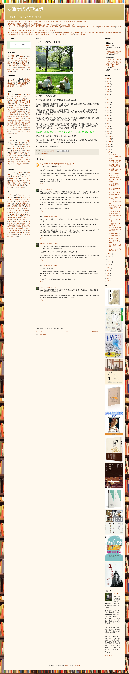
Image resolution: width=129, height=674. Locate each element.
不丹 (48, 25)
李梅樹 (19, 227)
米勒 (37, 34)
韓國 (24, 155)
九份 (40, 30)
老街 (49, 32)
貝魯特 (14, 120)
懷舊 (55, 32)
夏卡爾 (62, 34)
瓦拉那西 (12, 113)
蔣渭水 (9, 203)
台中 (28, 98)
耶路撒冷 (22, 115)
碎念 (13, 58)
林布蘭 (25, 227)
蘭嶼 (22, 187)
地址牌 (25, 60)
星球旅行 (73, 21)
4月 (109, 256)
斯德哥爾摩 (25, 124)
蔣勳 (16, 236)
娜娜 (20, 210)
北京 (8, 27)
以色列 (9, 25)
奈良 (24, 27)
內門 (11, 187)
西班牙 (28, 146)
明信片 (84, 32)
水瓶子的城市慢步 (25, 8)
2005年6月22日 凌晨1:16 (50, 265)
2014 (108, 110)
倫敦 (62, 27)
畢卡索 (67, 34)
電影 (89, 32)
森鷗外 (23, 230)
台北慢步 (28, 23)
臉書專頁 (79, 21)
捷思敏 (21, 205)
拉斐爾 (21, 34)
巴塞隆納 (107, 27)
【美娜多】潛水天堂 (114, 194)
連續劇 (99, 32)
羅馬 (46, 27)
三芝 (14, 187)
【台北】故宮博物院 (114, 173)
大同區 (19, 30)
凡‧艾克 (14, 228)
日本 (20, 141)
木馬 (28, 199)
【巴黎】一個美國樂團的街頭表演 (114, 249)
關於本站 (14, 21)
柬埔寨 (15, 146)
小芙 (28, 206)
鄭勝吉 (22, 214)
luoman (66, 665)
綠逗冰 (53, 21)
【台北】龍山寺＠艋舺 (114, 192)
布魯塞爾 (17, 122)
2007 (108, 128)
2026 (108, 78)
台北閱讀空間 (37, 23)
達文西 (24, 225)
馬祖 (51, 30)
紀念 (28, 58)
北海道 (64, 25)
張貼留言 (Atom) (44, 334)
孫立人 (28, 219)
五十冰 (17, 71)
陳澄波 (77, 34)
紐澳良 (15, 125)
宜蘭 (8, 176)
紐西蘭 (18, 164)
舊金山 (20, 125)
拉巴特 (28, 131)
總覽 (8, 21)
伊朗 (28, 25)
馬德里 (101, 27)
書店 (61, 32)
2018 (108, 99)
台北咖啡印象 (11, 85)
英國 (20, 143)
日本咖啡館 (29, 32)
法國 (13, 143)
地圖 (57, 21)
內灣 (18, 187)
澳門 (28, 111)
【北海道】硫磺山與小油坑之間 (114, 224)
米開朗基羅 (14, 34)
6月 (109, 152)
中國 (12, 145)
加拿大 (14, 161)
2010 (108, 120)
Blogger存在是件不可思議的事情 (49, 164)
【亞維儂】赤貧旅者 (114, 236)
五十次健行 (23, 64)
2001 (108, 275)
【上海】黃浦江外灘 (114, 211)
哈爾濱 (18, 131)
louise (15, 210)
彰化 (12, 185)
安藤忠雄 (21, 206)
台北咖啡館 (10, 32)
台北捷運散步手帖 (23, 85)
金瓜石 (35, 30)
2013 (108, 113)
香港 (24, 107)
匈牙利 (22, 159)
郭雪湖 (72, 34)
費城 (28, 113)
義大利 (28, 143)
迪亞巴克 (21, 116)
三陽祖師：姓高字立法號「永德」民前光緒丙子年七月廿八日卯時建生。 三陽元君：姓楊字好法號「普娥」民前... (113, 63)
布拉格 (79, 27)
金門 (48, 30)
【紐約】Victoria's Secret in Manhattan (114, 176)
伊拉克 (13, 164)
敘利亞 (19, 25)
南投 (18, 184)
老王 (24, 221)
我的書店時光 (11, 86)
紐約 (117, 27)
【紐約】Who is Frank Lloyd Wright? (114, 188)
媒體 (36, 21)
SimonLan (23, 212)
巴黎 (43, 27)
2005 (108, 134)
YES (107, 46)
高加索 (33, 25)
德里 (23, 113)
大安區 (25, 30)
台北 (8, 30)
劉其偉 (21, 228)
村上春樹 (11, 225)
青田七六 (62, 21)
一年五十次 (23, 69)
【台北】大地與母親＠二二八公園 (114, 198)
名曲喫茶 (23, 32)
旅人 (72, 32)
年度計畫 (46, 21)
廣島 (11, 104)
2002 (108, 273)
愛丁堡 (23, 131)
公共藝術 (76, 32)
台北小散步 (19, 86)
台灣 (9, 140)
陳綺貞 (23, 223)
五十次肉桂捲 (24, 65)
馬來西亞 (15, 159)
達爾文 (17, 223)
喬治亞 (9, 159)
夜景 (8, 64)
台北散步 (36, 32)
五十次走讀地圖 (22, 62)
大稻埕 (14, 30)
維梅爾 (13, 217)
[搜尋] (20, 45)
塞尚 (24, 232)
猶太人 (18, 216)
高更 (49, 34)
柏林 (83, 27)
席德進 (11, 236)
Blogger (77, 665)
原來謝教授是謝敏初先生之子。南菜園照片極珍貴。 (113, 53)
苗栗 (24, 184)
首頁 (84, 21)
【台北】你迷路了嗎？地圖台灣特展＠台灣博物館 (114, 207)
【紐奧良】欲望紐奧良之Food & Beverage (114, 165)
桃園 (17, 178)
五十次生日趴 (13, 65)
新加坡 (24, 122)
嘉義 (14, 184)
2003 (108, 270)
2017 (108, 102)
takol (29, 223)
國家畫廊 (67, 27)
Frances (9, 210)
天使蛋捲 (23, 203)
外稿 (24, 21)
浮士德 (11, 234)
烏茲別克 (19, 163)
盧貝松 (24, 216)
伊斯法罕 (26, 125)
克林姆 (15, 219)
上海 (12, 27)
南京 (14, 127)
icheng (9, 219)
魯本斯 (33, 34)
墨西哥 (24, 161)
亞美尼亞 (39, 25)
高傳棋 (20, 217)
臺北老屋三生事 (20, 23)
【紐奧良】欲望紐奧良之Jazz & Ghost (114, 161)
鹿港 (23, 185)
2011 (108, 118)
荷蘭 (17, 157)
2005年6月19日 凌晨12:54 (66, 164)
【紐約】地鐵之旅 (113, 154)
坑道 (46, 32)
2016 (108, 105)
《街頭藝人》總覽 (113, 238)
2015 (108, 107)
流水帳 (41, 21)
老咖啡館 (17, 32)
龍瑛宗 (83, 34)
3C (14, 62)
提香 (10, 221)
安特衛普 (24, 127)
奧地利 (12, 148)
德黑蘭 (15, 116)
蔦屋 (16, 67)
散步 (9, 79)
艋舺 (24, 182)
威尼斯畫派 (116, 32)
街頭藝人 (68, 32)
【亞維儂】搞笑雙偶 (114, 233)
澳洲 (27, 159)
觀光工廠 (104, 32)
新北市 (20, 94)
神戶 (28, 27)
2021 (108, 92)
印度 (44, 25)
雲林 (18, 113)
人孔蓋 (22, 67)
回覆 (41, 183)
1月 (109, 264)
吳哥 (32, 27)
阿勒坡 (20, 120)
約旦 (17, 115)
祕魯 (69, 25)
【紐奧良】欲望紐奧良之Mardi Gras (114, 169)
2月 (109, 262)
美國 (44, 153)
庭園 (43, 32)
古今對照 (9, 67)
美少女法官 (17, 221)
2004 (108, 268)
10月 (109, 141)
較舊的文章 (95, 331)
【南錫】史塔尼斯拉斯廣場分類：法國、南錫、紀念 (114, 229)
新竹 (28, 176)
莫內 (45, 34)
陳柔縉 (19, 232)
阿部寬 (12, 208)
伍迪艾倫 (94, 32)
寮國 (26, 154)
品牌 (64, 32)
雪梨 (16, 133)
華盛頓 (15, 129)
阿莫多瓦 (10, 212)
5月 (109, 254)
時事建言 (14, 81)
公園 (41, 153)
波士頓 (9, 105)
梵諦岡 (21, 154)
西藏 (18, 155)
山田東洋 (13, 227)
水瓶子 (20, 21)
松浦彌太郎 (16, 230)
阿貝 (18, 201)
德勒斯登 (88, 27)
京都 (20, 27)
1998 (108, 281)
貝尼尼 (18, 225)
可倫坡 (13, 131)
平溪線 (30, 30)
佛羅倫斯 (57, 27)
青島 (25, 129)
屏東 (13, 182)
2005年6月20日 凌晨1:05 (50, 216)
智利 (73, 25)
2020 (108, 94)
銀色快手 (22, 234)
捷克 (18, 145)
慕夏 (57, 34)
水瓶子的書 (10, 23)
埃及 (18, 161)
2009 (108, 123)
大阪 (11, 107)
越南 (8, 161)
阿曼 (14, 25)
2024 (108, 84)
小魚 (23, 197)
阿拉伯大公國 (24, 157)
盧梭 (16, 234)
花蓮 (23, 180)
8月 (109, 146)
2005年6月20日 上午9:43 (51, 244)
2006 (108, 131)
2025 (108, 81)
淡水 (11, 180)
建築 (22, 56)
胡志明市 (11, 133)
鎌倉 (22, 105)
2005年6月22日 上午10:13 (51, 287)
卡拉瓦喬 (27, 34)
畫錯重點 (15, 69)
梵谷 (53, 34)
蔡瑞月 (19, 208)
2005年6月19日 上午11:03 (51, 189)
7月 (109, 149)
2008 (108, 126)
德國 (24, 145)
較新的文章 (39, 331)
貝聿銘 (11, 223)
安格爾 (26, 228)
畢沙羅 (14, 232)
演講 (28, 21)
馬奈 (41, 34)
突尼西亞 (25, 163)
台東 (45, 30)
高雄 (23, 178)
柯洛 (28, 232)
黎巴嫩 (24, 25)
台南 (42, 30)
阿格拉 (11, 115)
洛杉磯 (9, 125)
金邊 (27, 116)
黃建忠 (28, 214)
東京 (16, 27)
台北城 (15, 176)
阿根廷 (12, 163)
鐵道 (40, 32)
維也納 (74, 27)
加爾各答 (9, 127)
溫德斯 (11, 216)
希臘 (14, 150)
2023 (108, 86)
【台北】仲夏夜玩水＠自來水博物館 (114, 184)
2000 (108, 278)
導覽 (32, 21)
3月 (109, 259)
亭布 (12, 124)
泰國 (14, 155)
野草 (67, 21)
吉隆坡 (18, 127)
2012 (108, 115)
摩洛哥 (59, 25)
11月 (109, 139)
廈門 (23, 118)
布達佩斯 (17, 118)
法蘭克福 (95, 27)
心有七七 (21, 195)
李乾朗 (9, 230)
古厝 (52, 32)
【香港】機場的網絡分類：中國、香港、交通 (114, 215)
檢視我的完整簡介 (110, 655)
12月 (109, 136)
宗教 (80, 32)
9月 (109, 144)
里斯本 (113, 27)
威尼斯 (51, 27)
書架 (21, 58)
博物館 (109, 32)
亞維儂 (11, 122)
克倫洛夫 (10, 118)
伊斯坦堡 (37, 27)
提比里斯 (17, 124)
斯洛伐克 (53, 25)
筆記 (8, 62)
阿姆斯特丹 (27, 120)
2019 (108, 97)
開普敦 (20, 129)
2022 (108, 89)
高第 (17, 212)
